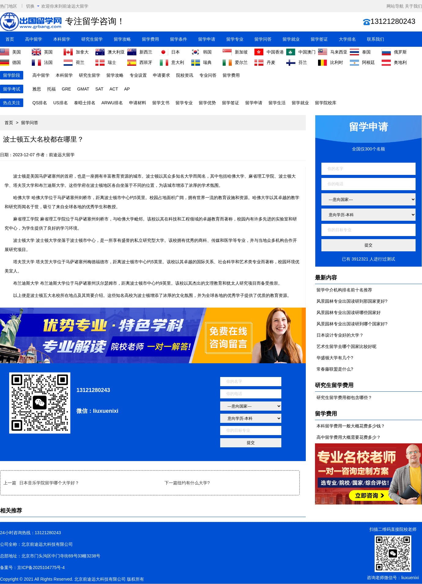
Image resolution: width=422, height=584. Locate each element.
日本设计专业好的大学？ (340, 335)
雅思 (36, 89)
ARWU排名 (112, 102)
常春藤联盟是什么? (334, 369)
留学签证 (319, 39)
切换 (32, 6)
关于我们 (413, 6)
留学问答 (263, 39)
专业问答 (208, 75)
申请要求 (161, 75)
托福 (51, 89)
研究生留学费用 (334, 385)
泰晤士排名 (84, 102)
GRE (66, 89)
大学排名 (347, 39)
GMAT (83, 89)
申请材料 (137, 102)
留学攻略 (122, 39)
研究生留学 (92, 39)
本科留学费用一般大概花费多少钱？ (350, 425)
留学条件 (178, 39)
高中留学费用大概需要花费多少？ (348, 437)
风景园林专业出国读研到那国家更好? (351, 301)
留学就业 (291, 39)
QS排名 (39, 102)
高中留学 (33, 39)
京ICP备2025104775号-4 (41, 567)
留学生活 (277, 102)
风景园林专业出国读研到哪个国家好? (351, 323)
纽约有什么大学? (193, 482)
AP (127, 89)
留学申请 (206, 39)
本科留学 (61, 39)
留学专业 (234, 39)
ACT (113, 89)
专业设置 (138, 75)
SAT (99, 89)
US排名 (60, 102)
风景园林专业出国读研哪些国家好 (348, 312)
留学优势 (207, 102)
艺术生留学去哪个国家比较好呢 (346, 346)
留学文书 (160, 102)
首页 (10, 39)
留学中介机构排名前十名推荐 (344, 289)
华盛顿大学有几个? (334, 357)
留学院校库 (325, 102)
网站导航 (395, 6)
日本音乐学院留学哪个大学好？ (49, 482)
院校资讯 (184, 75)
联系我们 (375, 39)
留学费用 (150, 39)
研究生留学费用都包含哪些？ (344, 397)
